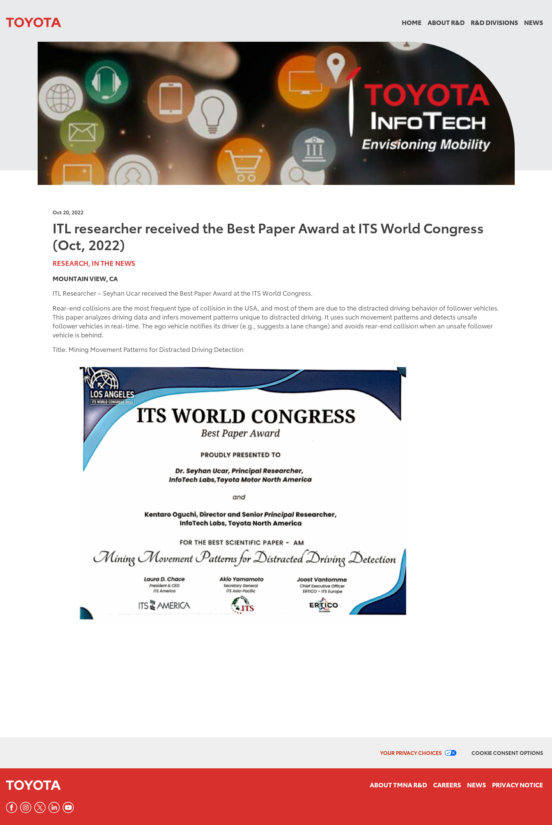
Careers (447, 784)
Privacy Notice (517, 784)
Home (412, 22)
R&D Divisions (494, 22)
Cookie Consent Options (507, 752)
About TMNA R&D (398, 784)
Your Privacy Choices (411, 752)
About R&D (446, 22)
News (533, 22)
